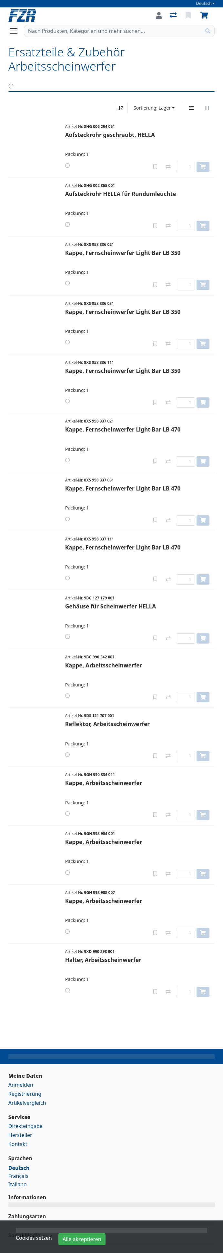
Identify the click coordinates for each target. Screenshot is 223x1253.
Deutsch (204, 3)
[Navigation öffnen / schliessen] (16, 31)
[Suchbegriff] (113, 31)
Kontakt (17, 1144)
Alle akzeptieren (82, 1239)
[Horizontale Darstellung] (207, 107)
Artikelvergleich (27, 1102)
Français (18, 1176)
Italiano (17, 1184)
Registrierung (24, 1093)
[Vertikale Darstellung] (191, 107)
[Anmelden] (159, 15)
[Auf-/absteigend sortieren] (121, 107)
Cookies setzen (34, 1237)
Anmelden (20, 1084)
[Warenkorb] (205, 15)
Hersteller (20, 1135)
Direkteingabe (25, 1126)
